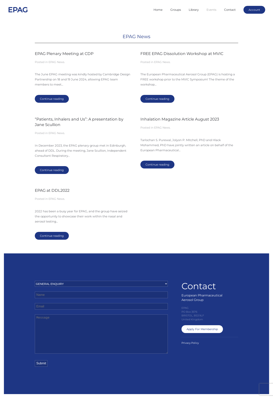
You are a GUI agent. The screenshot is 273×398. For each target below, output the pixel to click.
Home (158, 10)
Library (194, 10)
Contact (230, 10)
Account (254, 10)
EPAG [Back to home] (18, 9)
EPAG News (56, 62)
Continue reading (52, 99)
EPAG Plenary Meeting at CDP (64, 53)
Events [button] (211, 10)
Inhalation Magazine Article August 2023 (179, 119)
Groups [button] (175, 10)
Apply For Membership (202, 329)
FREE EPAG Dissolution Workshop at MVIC (181, 53)
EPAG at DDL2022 (52, 190)
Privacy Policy (190, 342)
